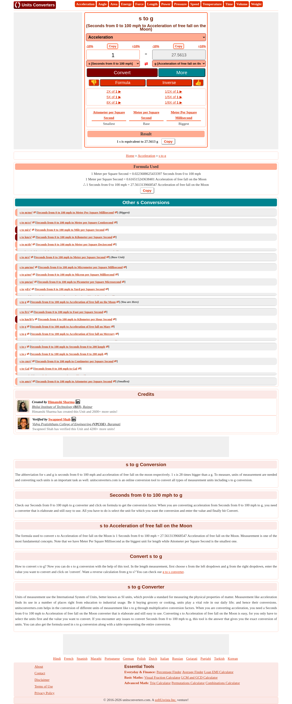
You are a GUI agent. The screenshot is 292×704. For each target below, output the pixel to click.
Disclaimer (42, 680)
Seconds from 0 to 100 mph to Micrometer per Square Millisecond (81, 267)
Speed (194, 4)
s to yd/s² (25, 289)
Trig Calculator (160, 683)
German (128, 658)
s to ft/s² (25, 312)
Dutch (153, 658)
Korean (233, 658)
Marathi (96, 658)
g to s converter (173, 572)
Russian (177, 658)
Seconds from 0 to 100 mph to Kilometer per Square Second (74, 237)
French (68, 658)
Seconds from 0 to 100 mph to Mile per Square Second (70, 229)
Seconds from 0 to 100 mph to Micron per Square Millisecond (76, 274)
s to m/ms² (26, 212)
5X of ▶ (114, 97)
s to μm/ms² (27, 267)
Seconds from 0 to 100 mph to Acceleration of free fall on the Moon (73, 302)
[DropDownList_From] (113, 63)
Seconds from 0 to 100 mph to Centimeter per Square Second (74, 361)
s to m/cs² (25, 222)
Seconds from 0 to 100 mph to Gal (55, 368)
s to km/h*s (27, 319)
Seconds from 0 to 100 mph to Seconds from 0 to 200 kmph (68, 346)
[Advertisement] (48, 80)
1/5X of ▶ (173, 97)
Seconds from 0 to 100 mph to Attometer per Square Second (74, 381)
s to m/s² (25, 257)
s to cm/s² (25, 361)
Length (152, 4)
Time (229, 4)
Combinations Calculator (223, 683)
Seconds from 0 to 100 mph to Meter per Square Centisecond (74, 222)
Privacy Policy (44, 693)
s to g (23, 302)
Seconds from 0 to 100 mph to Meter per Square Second (70, 257)
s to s (23, 346)
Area (113, 4)
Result (146, 134)
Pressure (180, 4)
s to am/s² (25, 381)
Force (139, 4)
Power (166, 4)
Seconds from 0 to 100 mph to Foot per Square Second (68, 312)
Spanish (82, 658)
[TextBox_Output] (179, 55)
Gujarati (191, 658)
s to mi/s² (25, 229)
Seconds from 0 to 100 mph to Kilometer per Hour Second (75, 319)
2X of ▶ (114, 91)
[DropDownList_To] (179, 63)
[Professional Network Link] (61, 402)
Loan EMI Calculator (218, 672)
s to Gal (24, 368)
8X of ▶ (114, 102)
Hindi (57, 658)
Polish (141, 658)
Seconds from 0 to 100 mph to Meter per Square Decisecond (74, 244)
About (38, 666)
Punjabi (206, 658)
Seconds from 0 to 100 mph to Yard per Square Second (70, 289)
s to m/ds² (26, 244)
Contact (39, 673)
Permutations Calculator (188, 683)
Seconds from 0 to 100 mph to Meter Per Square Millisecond (75, 212)
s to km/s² (26, 237)
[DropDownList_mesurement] (146, 37)
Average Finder (192, 672)
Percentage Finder (168, 672)
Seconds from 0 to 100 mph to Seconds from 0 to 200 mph (67, 354)
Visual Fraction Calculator (162, 677)
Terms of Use (43, 686)
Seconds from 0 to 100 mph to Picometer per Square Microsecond (79, 282)
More (181, 72)
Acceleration (85, 4)
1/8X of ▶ (173, 102)
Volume (242, 4)
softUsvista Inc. (165, 700)
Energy (126, 4)
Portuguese (112, 658)
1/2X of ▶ (173, 91)
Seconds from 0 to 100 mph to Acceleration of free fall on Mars (70, 326)
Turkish (219, 658)
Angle (102, 4)
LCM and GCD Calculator (199, 677)
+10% (136, 46)
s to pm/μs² (26, 282)
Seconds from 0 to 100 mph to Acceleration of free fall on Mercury (73, 334)
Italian (164, 658)
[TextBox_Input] (113, 55)
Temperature (212, 4)
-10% (89, 46)
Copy (112, 46)
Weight (256, 4)
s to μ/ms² (26, 274)
